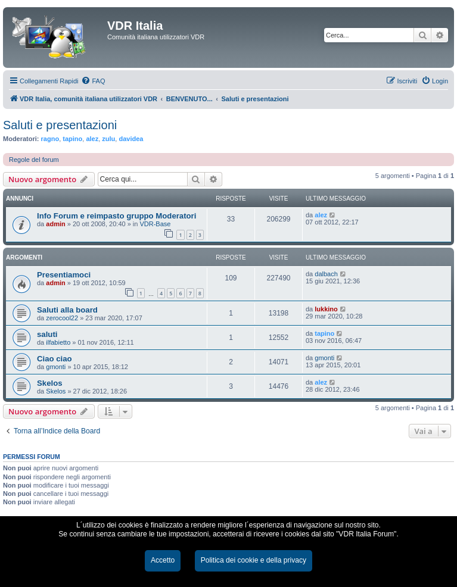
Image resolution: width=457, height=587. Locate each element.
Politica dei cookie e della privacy (253, 560)
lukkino (326, 309)
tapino (72, 138)
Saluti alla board (67, 309)
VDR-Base (154, 223)
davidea (131, 138)
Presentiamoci (64, 274)
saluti (47, 334)
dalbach (326, 273)
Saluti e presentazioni (60, 125)
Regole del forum (34, 159)
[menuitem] (93, 81)
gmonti (56, 366)
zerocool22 (62, 317)
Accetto (163, 560)
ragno (50, 138)
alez (92, 138)
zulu (108, 138)
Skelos (50, 383)
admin (55, 223)
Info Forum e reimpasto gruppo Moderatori (116, 215)
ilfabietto (58, 342)
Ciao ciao (54, 358)
